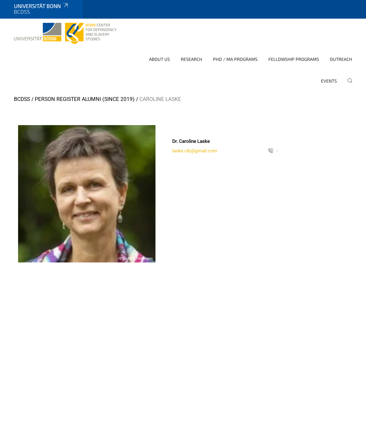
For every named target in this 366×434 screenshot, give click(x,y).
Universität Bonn (41, 6)
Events (329, 80)
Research (191, 59)
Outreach (341, 59)
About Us (159, 59)
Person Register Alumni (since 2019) (85, 99)
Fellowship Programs (293, 59)
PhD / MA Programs (235, 59)
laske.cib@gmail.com (194, 150)
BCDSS (22, 99)
